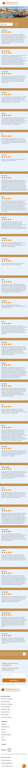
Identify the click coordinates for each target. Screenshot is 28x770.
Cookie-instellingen (6, 763)
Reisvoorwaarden (6, 734)
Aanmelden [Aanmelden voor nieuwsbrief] (14, 680)
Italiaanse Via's (5, 709)
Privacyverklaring (6, 760)
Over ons (3, 732)
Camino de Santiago (7, 704)
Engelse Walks (5, 712)
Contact (3, 744)
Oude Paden (4, 714)
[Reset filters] (16, 24)
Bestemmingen (5, 696)
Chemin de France (6, 717)
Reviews (3, 740)
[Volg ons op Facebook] (6, 749)
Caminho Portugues (6, 699)
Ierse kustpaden (5, 706)
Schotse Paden (5, 701)
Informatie (4, 721)
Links (2, 737)
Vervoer (3, 729)
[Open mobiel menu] (25, 3)
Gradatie (3, 724)
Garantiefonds (5, 726)
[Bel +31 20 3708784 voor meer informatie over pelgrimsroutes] (24, 766)
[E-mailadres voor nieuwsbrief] (14, 675)
